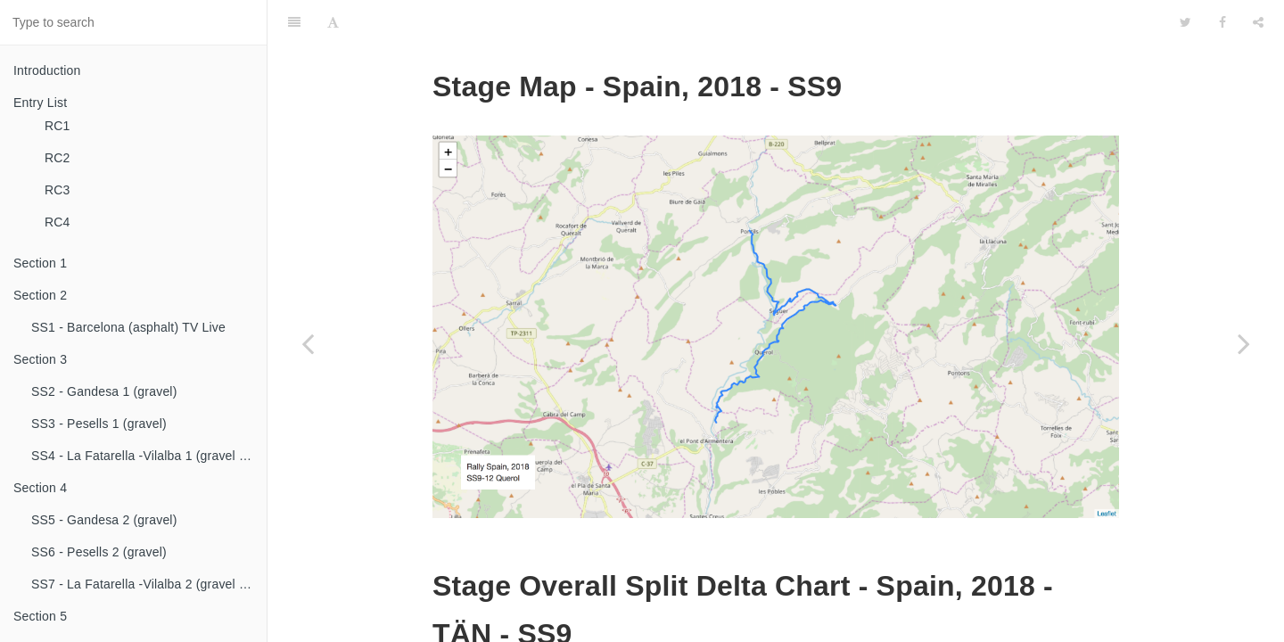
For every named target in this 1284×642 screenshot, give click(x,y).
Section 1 (40, 263)
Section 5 (40, 616)
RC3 (57, 190)
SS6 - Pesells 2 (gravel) (99, 552)
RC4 (57, 222)
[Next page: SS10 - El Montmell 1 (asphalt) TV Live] (1244, 343)
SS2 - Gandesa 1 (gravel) (104, 391)
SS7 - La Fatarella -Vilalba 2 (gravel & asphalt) (149, 584)
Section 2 (40, 295)
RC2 (57, 158)
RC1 (57, 126)
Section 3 (40, 359)
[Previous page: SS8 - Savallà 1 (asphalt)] (308, 343)
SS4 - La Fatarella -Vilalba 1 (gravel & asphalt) (149, 456)
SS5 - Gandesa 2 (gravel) (104, 520)
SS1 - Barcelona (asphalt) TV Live (128, 327)
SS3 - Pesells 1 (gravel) (99, 423)
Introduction (47, 70)
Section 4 (40, 488)
